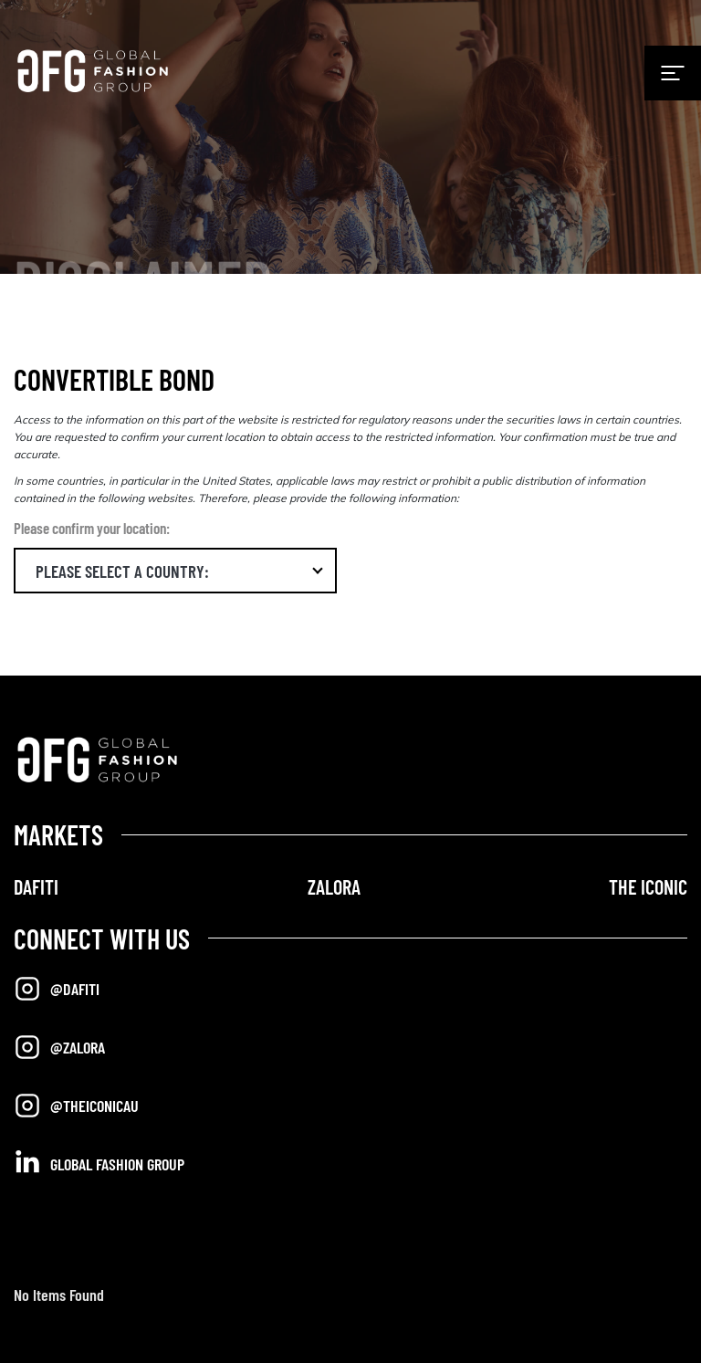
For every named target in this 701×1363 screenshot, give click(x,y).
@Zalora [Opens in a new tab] (59, 1047)
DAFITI (36, 886)
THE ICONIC (648, 886)
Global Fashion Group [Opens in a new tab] (99, 1162)
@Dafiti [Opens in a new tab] (56, 988)
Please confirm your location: (92, 528)
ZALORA (334, 886)
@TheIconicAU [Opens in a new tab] (76, 1105)
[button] (175, 570)
